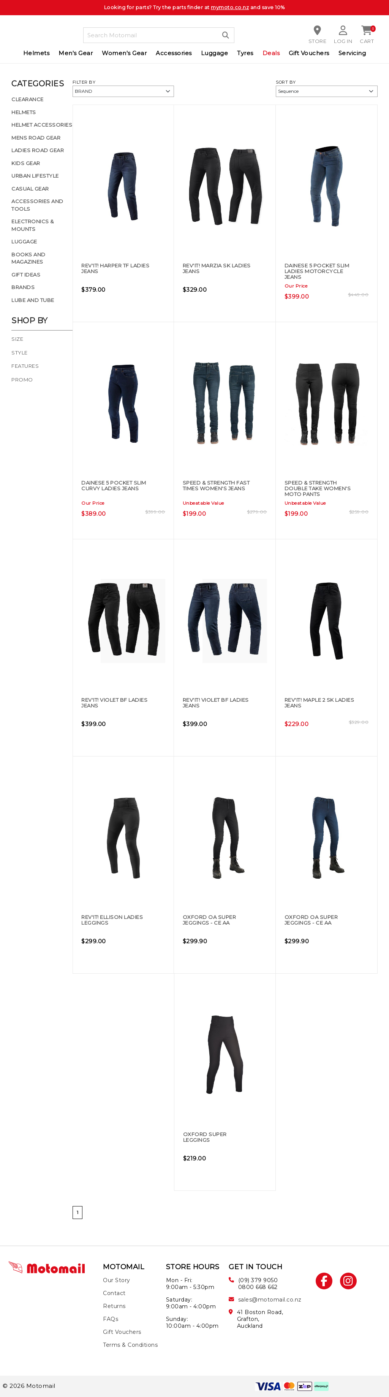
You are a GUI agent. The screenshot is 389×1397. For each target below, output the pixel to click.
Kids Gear (25, 163)
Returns (114, 1306)
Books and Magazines (28, 258)
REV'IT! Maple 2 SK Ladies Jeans (316, 703)
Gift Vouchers (309, 53)
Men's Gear (76, 53)
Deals (271, 53)
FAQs (110, 1319)
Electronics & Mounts (32, 225)
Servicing (352, 53)
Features (25, 366)
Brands (23, 287)
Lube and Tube (32, 300)
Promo (22, 380)
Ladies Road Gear (37, 150)
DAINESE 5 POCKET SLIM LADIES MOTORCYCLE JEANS (319, 271)
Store (317, 41)
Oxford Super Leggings (210, 1137)
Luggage (214, 53)
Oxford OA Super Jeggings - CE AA (215, 920)
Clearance (27, 99)
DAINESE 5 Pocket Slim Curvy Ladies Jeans (114, 489)
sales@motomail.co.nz (270, 1299)
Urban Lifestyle (35, 176)
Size (17, 339)
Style (19, 353)
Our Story (116, 1280)
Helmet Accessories (41, 125)
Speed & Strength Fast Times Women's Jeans (216, 489)
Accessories (174, 53)
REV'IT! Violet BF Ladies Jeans (111, 703)
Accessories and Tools (37, 205)
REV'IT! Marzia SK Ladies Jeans (213, 268)
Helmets (36, 53)
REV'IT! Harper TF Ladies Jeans (112, 268)
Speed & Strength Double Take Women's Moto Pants (318, 492)
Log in (343, 41)
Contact (114, 1293)
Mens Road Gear (35, 138)
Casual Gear (30, 189)
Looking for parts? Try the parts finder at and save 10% (194, 7)
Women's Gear (124, 53)
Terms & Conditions (130, 1344)
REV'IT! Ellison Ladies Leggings (111, 920)
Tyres (245, 53)
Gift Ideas (25, 275)
